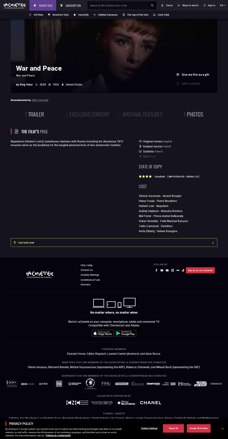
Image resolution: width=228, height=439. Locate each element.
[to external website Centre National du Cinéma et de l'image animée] (77, 402)
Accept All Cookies (199, 428)
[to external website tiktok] (183, 270)
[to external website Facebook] (156, 270)
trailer (34, 114)
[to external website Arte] (43, 384)
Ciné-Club (163, 14)
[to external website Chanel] (150, 403)
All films (38, 14)
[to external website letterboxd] (178, 270)
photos (193, 114)
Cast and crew (26, 242)
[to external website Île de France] (126, 403)
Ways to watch (190, 5)
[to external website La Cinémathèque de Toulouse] (74, 384)
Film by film (45, 5)
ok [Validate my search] (152, 5)
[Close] (222, 428)
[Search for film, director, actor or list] (121, 5)
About (169, 5)
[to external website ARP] (90, 383)
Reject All (173, 428)
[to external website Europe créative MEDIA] (102, 402)
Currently (83, 14)
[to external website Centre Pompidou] (169, 383)
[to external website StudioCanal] (121, 384)
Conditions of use (90, 279)
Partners (85, 284)
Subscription (73, 5)
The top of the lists (137, 14)
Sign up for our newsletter (200, 270)
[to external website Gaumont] (137, 384)
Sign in (211, 5)
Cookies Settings (90, 274)
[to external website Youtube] (167, 270)
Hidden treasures (108, 14)
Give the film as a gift (195, 74)
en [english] (221, 5)
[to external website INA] (59, 384)
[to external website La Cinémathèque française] (153, 383)
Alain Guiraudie (40, 100)
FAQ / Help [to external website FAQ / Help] (86, 265)
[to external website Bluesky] (162, 270)
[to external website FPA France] (106, 383)
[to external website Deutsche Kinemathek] (184, 383)
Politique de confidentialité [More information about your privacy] (58, 435)
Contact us (87, 269)
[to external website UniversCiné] (27, 383)
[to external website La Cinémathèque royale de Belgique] (216, 383)
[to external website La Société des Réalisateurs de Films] (11, 383)
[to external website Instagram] (172, 270)
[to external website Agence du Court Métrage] (200, 383)
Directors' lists (61, 14)
